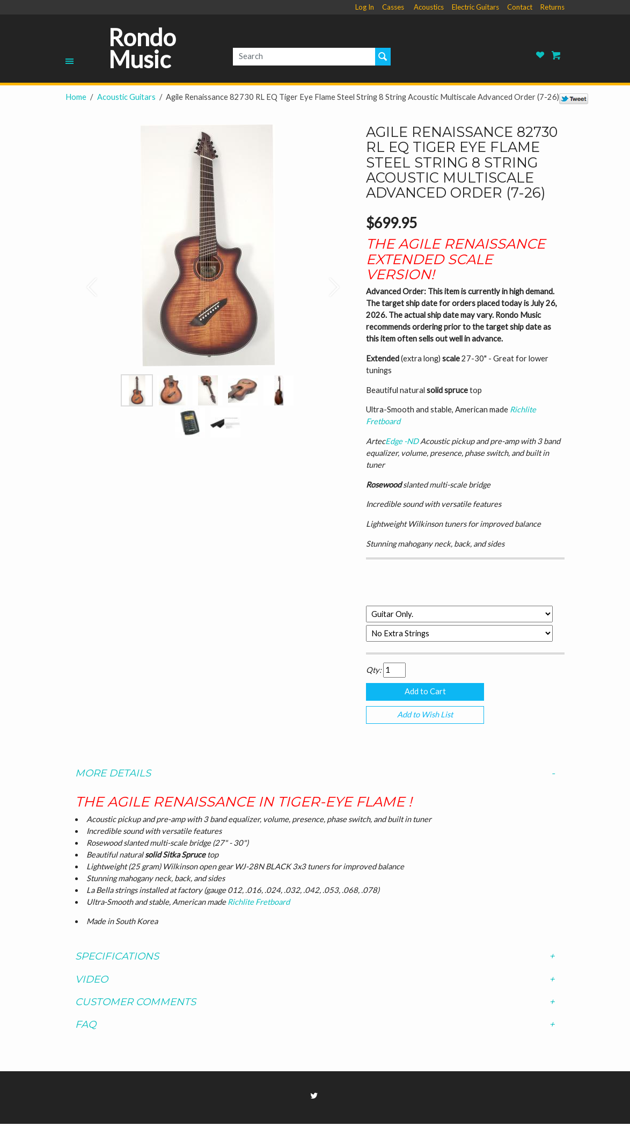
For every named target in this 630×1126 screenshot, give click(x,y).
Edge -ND (402, 441)
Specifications (314, 959)
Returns (552, 7)
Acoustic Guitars (126, 96)
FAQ (314, 1026)
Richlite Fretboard (259, 904)
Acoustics (429, 7)
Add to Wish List (425, 716)
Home (75, 96)
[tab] (315, 775)
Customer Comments (314, 1004)
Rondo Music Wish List (540, 55)
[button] (86, 282)
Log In (364, 7)
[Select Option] (459, 614)
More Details (314, 775)
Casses (393, 7)
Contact (519, 7)
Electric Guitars (475, 7)
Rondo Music (142, 48)
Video (314, 981)
